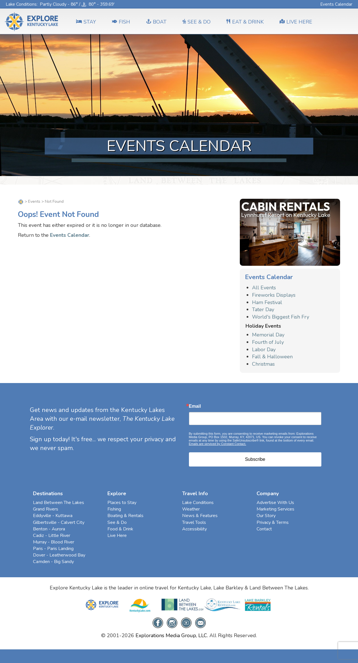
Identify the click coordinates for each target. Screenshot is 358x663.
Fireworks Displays (273, 295)
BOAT (156, 21)
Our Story (266, 516)
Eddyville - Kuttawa (52, 516)
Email (195, 406)
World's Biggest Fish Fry (280, 316)
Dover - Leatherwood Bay (59, 555)
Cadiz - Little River (51, 535)
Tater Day (263, 309)
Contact (264, 529)
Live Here (117, 535)
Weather (191, 509)
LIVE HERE (296, 21)
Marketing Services (275, 509)
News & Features (200, 516)
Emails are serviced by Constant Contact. (217, 444)
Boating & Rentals (125, 516)
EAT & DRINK (245, 21)
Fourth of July (268, 342)
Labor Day (264, 349)
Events (34, 201)
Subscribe (255, 459)
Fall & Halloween (272, 356)
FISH (121, 21)
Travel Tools (194, 522)
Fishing (114, 509)
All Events (264, 287)
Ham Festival (267, 302)
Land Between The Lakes (58, 502)
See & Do (117, 522)
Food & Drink (120, 529)
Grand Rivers (45, 509)
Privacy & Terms (273, 522)
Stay (86, 21)
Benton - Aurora (49, 529)
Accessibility (194, 529)
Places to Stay (121, 502)
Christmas (263, 364)
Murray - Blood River (53, 542)
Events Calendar (336, 4)
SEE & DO (196, 21)
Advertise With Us (275, 502)
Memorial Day (268, 334)
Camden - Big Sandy (53, 562)
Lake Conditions (21, 4)
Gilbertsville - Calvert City (58, 522)
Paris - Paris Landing (53, 548)
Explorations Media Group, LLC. (172, 635)
